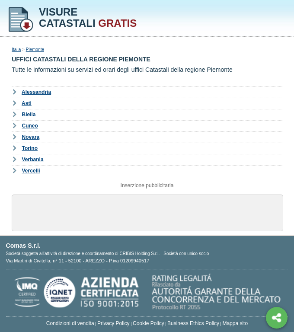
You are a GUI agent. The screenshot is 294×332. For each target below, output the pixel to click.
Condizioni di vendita (70, 323)
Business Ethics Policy (193, 323)
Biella (29, 115)
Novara (31, 137)
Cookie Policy (148, 323)
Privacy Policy (113, 323)
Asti (27, 103)
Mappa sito (235, 323)
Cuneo (30, 126)
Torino (30, 148)
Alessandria (36, 92)
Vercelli (31, 171)
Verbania (33, 159)
